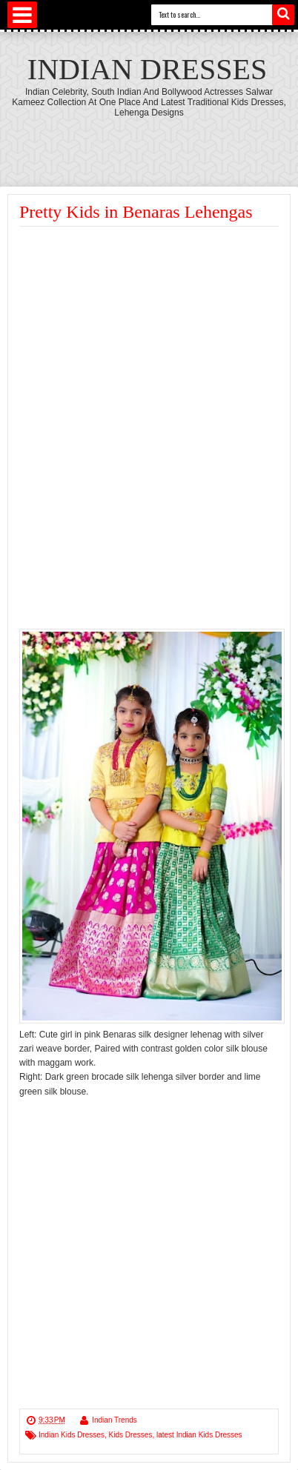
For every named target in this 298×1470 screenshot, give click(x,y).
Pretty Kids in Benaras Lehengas (136, 211)
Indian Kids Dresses (72, 1435)
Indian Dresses (147, 69)
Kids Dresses (131, 1435)
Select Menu (22, 14)
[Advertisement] (143, 337)
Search (283, 14)
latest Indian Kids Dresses (199, 1435)
